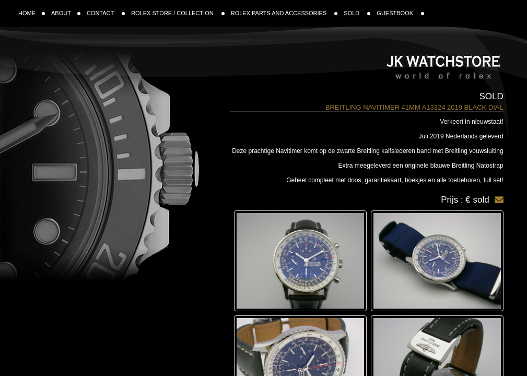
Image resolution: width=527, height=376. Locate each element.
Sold (491, 96)
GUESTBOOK (400, 13)
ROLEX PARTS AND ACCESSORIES (284, 13)
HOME (31, 13)
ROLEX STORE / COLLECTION (178, 13)
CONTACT (106, 13)
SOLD (357, 13)
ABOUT (65, 13)
